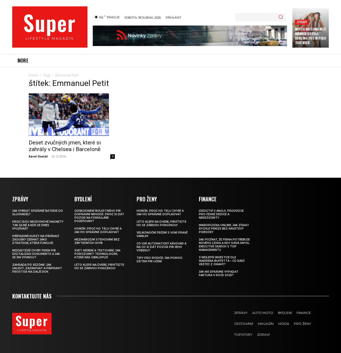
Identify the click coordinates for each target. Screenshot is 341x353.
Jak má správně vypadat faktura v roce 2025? (218, 273)
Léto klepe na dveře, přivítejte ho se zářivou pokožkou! (99, 266)
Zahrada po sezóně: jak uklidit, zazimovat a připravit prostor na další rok (37, 268)
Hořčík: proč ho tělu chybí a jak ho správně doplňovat (97, 230)
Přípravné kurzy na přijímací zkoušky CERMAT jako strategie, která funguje (35, 239)
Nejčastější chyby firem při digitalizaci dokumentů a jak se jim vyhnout (36, 254)
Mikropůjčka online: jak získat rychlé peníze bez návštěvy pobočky (224, 228)
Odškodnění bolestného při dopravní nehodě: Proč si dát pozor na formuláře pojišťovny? (99, 216)
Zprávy (302, 22)
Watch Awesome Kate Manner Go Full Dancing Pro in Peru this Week (310, 35)
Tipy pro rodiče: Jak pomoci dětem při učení (159, 259)
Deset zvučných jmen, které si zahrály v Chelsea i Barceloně (65, 145)
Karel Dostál (38, 156)
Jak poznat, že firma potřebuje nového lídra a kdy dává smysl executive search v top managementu (224, 245)
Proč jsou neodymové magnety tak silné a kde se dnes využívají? (38, 225)
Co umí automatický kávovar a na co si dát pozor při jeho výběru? (161, 247)
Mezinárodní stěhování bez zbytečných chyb (97, 241)
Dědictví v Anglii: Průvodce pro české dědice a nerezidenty (221, 214)
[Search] (281, 17)
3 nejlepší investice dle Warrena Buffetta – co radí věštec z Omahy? (222, 261)
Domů (33, 75)
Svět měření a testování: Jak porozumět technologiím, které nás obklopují (97, 254)
